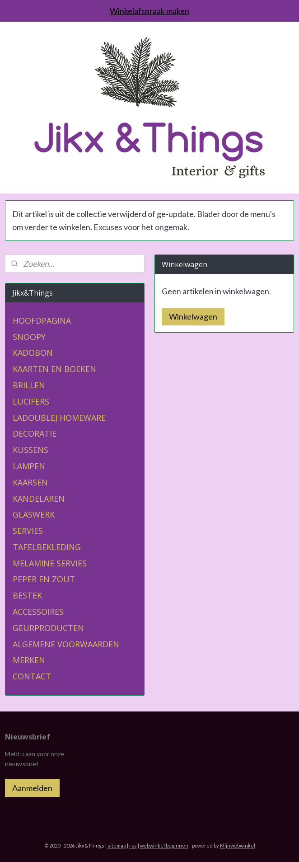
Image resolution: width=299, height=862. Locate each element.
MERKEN (29, 660)
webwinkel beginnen (164, 845)
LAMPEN (29, 466)
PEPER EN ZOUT (44, 579)
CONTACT (32, 676)
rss (133, 845)
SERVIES (28, 530)
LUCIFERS (31, 401)
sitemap (116, 845)
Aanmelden (32, 788)
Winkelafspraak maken (149, 11)
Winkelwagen (193, 316)
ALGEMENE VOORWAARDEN (66, 644)
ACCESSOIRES (38, 611)
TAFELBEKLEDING (47, 547)
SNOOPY (29, 336)
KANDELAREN (39, 498)
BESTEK (27, 595)
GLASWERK (34, 514)
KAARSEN (30, 482)
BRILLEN (29, 385)
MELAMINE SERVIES (50, 563)
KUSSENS (30, 449)
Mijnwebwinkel (237, 845)
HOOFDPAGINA (42, 320)
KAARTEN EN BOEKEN (54, 368)
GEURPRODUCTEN (48, 627)
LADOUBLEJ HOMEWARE (59, 417)
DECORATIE (34, 433)
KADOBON (33, 352)
